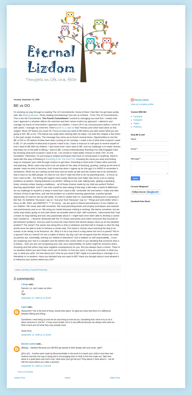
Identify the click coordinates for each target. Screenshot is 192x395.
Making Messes (30, 115)
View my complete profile (142, 104)
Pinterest (137, 127)
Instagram (137, 120)
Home (67, 378)
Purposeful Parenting (38, 270)
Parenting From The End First (60, 159)
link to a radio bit (66, 127)
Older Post (115, 378)
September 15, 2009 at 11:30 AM (36, 298)
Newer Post (19, 378)
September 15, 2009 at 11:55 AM (36, 366)
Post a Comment (25, 372)
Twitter (136, 123)
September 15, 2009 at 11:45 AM (36, 335)
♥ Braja (24, 284)
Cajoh (24, 307)
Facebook (137, 116)
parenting (25, 270)
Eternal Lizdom (28, 344)
